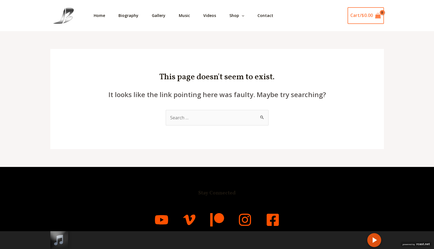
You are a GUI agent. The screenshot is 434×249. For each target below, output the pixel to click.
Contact (265, 15)
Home (99, 15)
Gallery (158, 15)
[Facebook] (273, 220)
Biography (128, 15)
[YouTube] (161, 220)
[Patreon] (217, 220)
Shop (236, 15)
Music (184, 15)
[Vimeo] (189, 220)
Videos (209, 15)
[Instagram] (245, 220)
